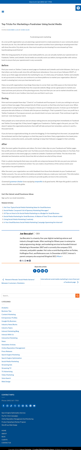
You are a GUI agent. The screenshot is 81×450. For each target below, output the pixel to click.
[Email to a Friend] (42, 271)
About (4, 433)
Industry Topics (7, 328)
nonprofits (38, 181)
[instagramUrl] (25, 260)
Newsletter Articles (9, 345)
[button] (3, 11)
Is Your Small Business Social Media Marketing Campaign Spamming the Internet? (33, 222)
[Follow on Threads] (19, 406)
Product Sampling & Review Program (14, 422)
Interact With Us (8, 334)
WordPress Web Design (9, 425)
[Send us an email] (23, 406)
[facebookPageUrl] (20, 260)
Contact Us (6, 443)
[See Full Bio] (60, 256)
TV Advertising (7, 371)
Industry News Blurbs (9, 324)
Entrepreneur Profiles (9, 318)
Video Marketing (8, 375)
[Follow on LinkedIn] (30, 406)
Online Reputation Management (13, 348)
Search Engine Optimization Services (13, 413)
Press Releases (7, 351)
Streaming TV (6, 368)
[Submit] (77, 296)
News (4, 341)
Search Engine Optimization (12, 358)
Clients (4, 440)
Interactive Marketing (9, 338)
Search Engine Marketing (11, 355)
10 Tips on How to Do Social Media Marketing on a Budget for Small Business (31, 213)
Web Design (6, 381)
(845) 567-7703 (46, 2)
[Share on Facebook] (34, 271)
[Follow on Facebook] (3, 406)
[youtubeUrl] (27, 260)
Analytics (5, 308)
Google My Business (9, 321)
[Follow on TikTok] (11, 406)
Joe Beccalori (25, 30)
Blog (3, 437)
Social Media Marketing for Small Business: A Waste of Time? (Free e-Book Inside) (33, 216)
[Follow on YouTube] (34, 406)
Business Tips (6, 311)
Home (4, 430)
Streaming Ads (7, 365)
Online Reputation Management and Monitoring (17, 419)
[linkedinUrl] (30, 260)
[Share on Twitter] (38, 271)
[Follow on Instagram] (7, 406)
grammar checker (16, 181)
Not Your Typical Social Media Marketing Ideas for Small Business (27, 207)
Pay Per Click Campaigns (10, 416)
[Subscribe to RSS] (26, 406)
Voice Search (6, 378)
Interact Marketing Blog (10, 331)
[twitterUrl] (23, 260)
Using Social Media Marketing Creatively (18, 219)
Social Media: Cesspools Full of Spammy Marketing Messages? (26, 210)
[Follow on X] (15, 406)
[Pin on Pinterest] (46, 271)
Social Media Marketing (10, 361)
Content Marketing (9, 314)
